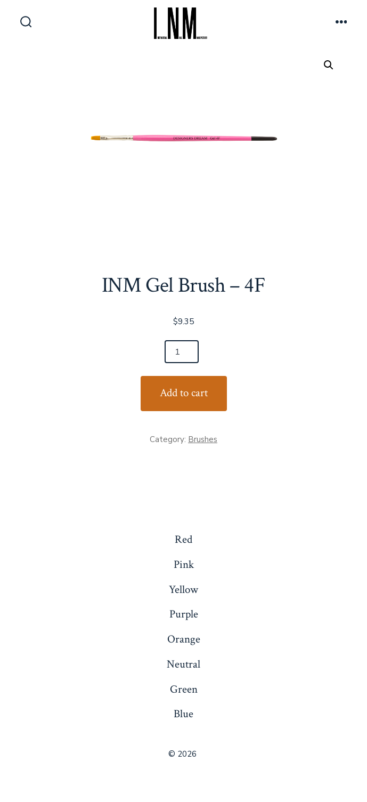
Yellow (183, 589)
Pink (184, 564)
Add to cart (184, 393)
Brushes (202, 439)
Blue (183, 714)
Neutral (183, 664)
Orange (183, 639)
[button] (328, 65)
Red (183, 539)
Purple (183, 614)
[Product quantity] (182, 351)
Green (184, 689)
